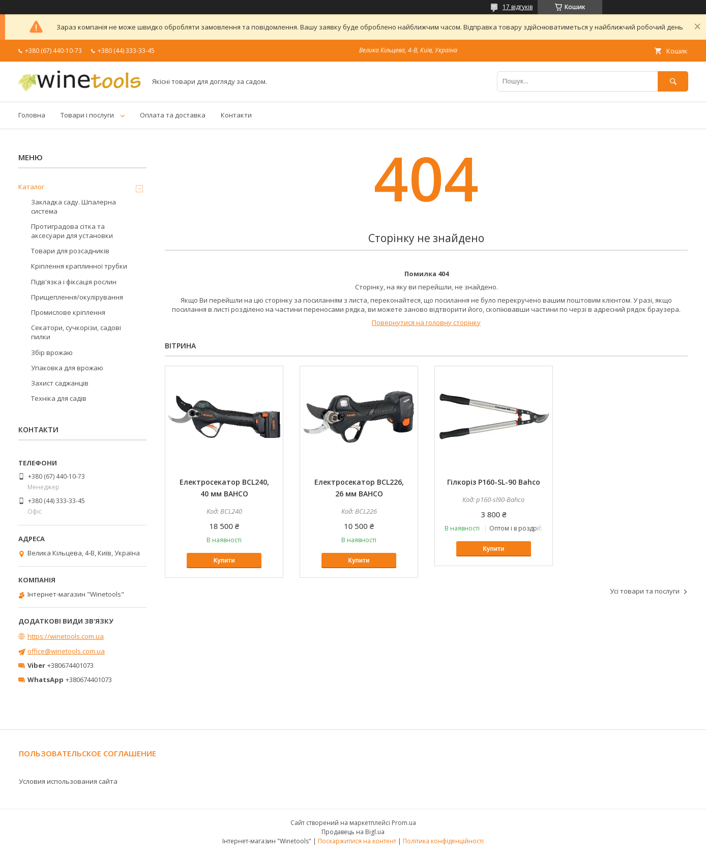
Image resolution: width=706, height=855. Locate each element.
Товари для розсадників (70, 250)
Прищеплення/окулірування (77, 297)
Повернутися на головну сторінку (426, 322)
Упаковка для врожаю (67, 367)
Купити (224, 560)
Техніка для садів (58, 398)
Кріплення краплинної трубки (79, 266)
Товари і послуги (87, 115)
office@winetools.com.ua (66, 651)
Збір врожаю (52, 352)
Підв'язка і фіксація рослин (73, 281)
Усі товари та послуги (645, 591)
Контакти (236, 115)
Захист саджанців (60, 383)
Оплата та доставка (172, 115)
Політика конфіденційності (443, 841)
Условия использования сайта (68, 781)
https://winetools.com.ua (65, 636)
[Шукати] (673, 81)
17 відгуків (518, 7)
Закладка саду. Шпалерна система (73, 206)
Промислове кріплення (68, 312)
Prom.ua (404, 822)
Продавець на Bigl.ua (353, 832)
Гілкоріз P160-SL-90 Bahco (493, 482)
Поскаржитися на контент (357, 841)
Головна (31, 115)
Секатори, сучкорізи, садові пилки (76, 332)
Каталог (31, 186)
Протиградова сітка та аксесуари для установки (72, 231)
